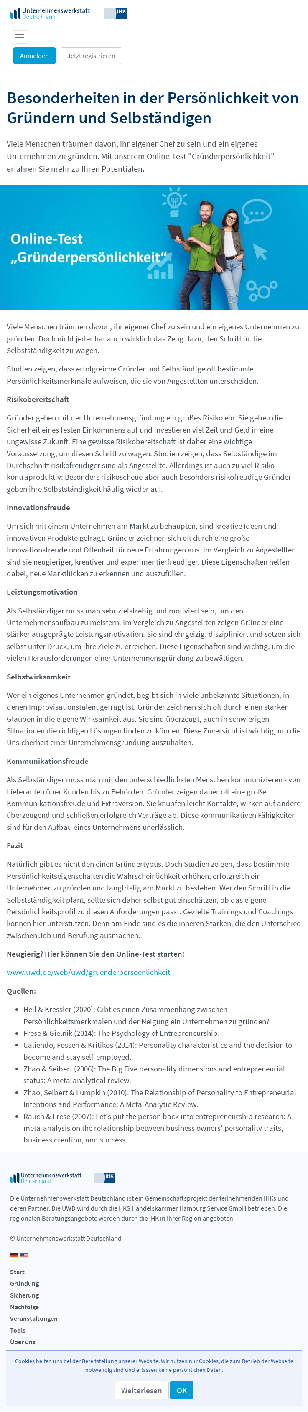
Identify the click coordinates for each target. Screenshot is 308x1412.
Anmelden (34, 55)
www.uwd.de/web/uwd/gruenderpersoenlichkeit (88, 972)
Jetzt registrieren (91, 55)
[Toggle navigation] (19, 36)
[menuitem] (154, 1272)
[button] (142, 1390)
